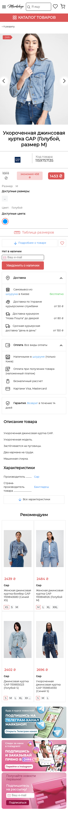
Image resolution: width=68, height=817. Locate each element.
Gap (36, 476)
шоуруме (38, 356)
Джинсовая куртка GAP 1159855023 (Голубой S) (16, 684)
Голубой (5, 221)
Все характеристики (34, 499)
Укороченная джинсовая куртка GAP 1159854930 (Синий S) (48, 686)
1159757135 (44, 160)
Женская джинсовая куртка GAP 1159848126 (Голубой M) (49, 595)
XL (48, 607)
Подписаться (17, 802)
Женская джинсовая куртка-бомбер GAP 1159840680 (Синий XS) (17, 595)
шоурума (12, 294)
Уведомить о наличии (22, 265)
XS (6, 607)
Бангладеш (41, 487)
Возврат (32, 403)
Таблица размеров (38, 232)
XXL (55, 607)
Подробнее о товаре (29, 242)
